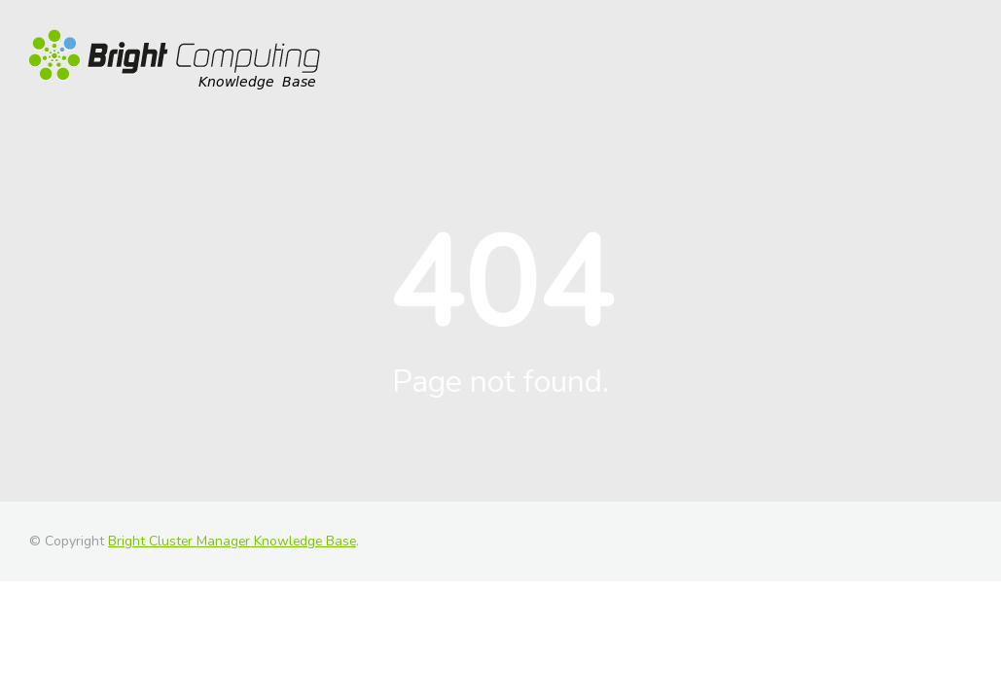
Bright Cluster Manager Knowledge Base (232, 541)
